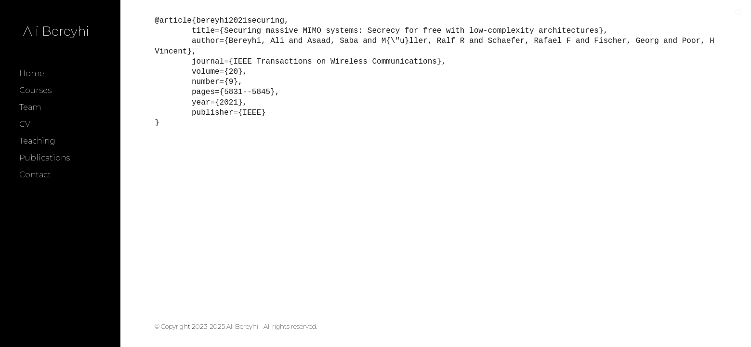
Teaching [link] (37, 141)
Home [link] (31, 73)
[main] (436, 72)
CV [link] (24, 124)
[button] (739, 13)
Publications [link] (44, 157)
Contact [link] (35, 174)
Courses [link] (35, 90)
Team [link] (30, 107)
